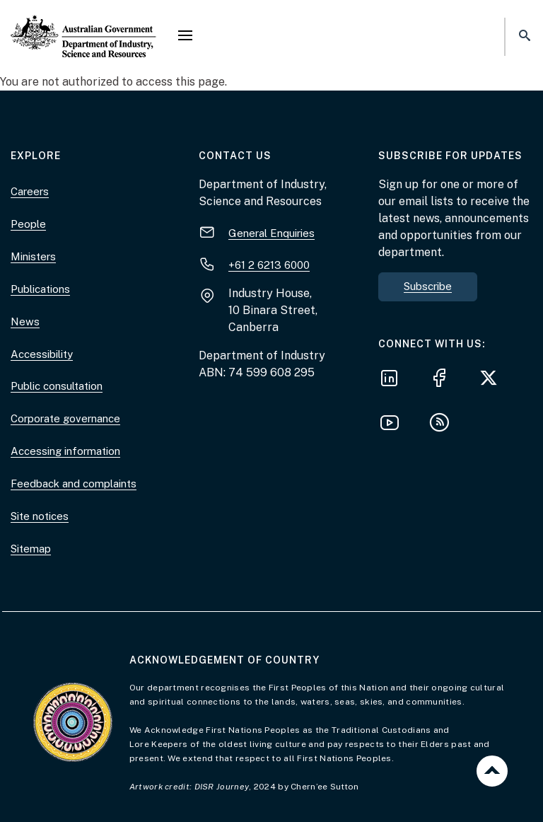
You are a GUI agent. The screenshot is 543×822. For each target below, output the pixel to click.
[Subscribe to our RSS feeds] (443, 425)
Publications (40, 289)
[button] (185, 36)
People (28, 224)
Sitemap (31, 549)
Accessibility (42, 354)
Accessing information (65, 451)
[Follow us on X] (492, 380)
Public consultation (57, 386)
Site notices (40, 516)
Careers (30, 191)
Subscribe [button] (428, 286)
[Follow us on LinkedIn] (393, 380)
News (25, 322)
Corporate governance (65, 418)
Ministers (33, 256)
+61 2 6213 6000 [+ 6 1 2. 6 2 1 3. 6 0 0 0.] (269, 265)
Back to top (492, 771)
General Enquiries (271, 233)
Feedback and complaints (73, 483)
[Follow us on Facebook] (443, 380)
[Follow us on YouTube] (393, 425)
